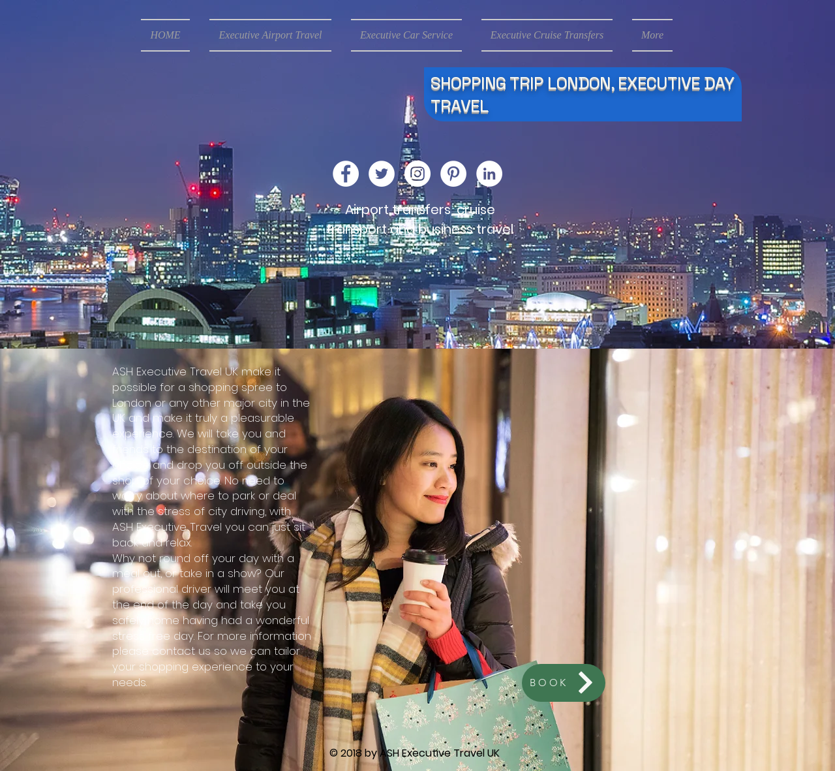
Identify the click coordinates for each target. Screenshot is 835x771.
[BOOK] (563, 683)
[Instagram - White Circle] (417, 174)
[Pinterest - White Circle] (453, 174)
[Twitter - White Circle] (382, 174)
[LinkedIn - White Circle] (489, 174)
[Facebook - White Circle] (346, 174)
